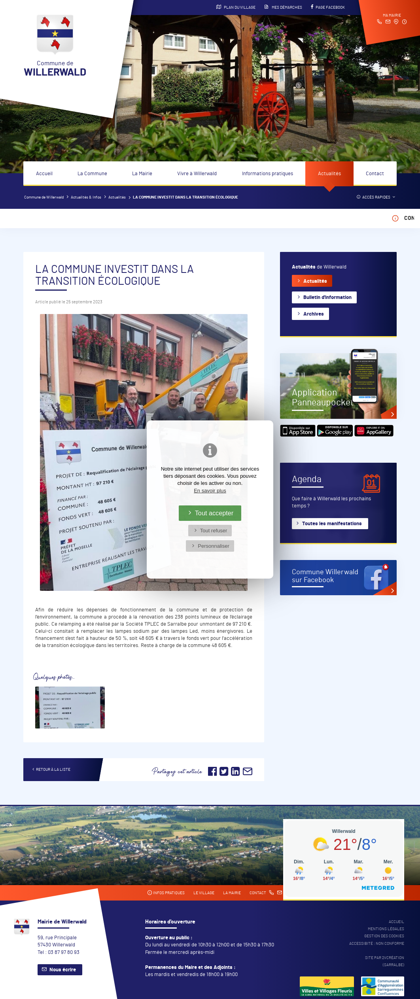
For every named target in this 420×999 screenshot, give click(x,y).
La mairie (232, 893)
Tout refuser (213, 531)
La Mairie (142, 173)
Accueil (44, 173)
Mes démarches (283, 7)
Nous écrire (62, 970)
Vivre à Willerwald (197, 173)
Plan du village (235, 7)
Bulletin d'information (327, 297)
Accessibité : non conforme (376, 944)
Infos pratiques (166, 892)
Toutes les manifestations (332, 523)
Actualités (329, 173)
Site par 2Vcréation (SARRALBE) (384, 961)
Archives (313, 314)
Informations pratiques (267, 173)
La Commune (92, 173)
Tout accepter (214, 513)
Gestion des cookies (384, 936)
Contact (375, 173)
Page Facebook (328, 7)
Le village (203, 893)
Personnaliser (213, 546)
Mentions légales (386, 929)
